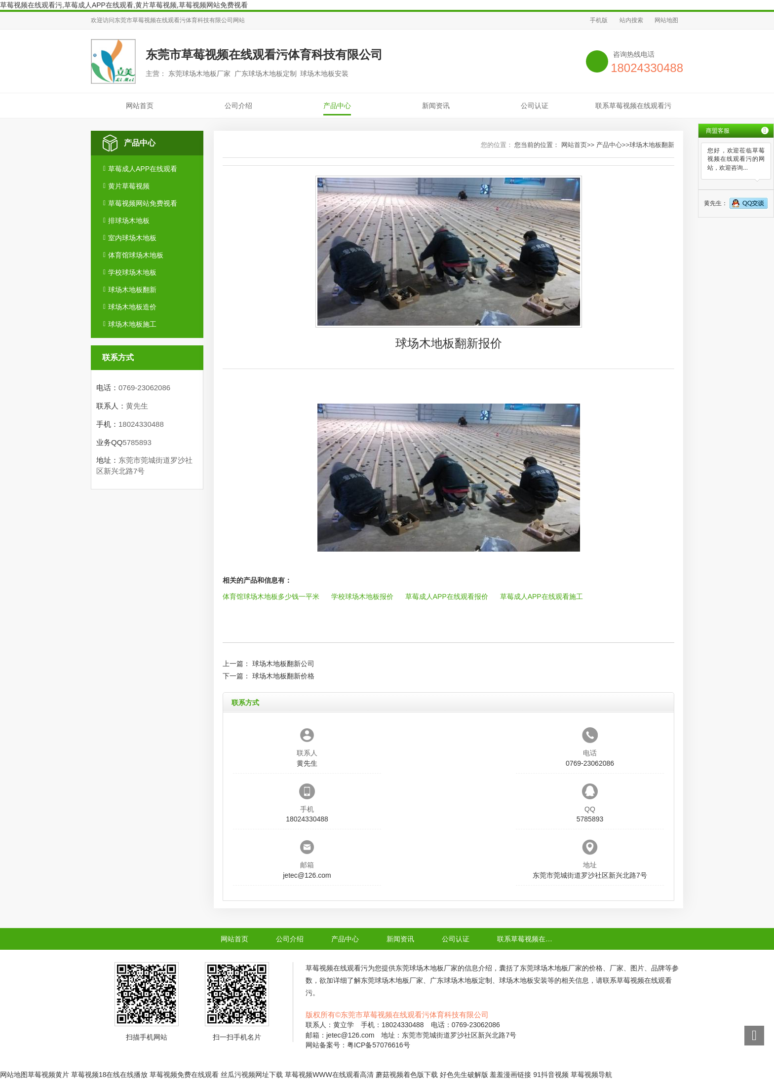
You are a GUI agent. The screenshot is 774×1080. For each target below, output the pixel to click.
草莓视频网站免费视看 (142, 203)
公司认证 (534, 106)
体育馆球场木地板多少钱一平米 (271, 596)
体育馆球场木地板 (135, 255)
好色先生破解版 (464, 1075)
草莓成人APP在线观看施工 (541, 596)
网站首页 (140, 106)
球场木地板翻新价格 (283, 676)
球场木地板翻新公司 (283, 664)
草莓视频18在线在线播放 (109, 1075)
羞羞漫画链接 (510, 1075)
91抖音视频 (551, 1075)
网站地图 (666, 20)
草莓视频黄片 (48, 1075)
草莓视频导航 (591, 1075)
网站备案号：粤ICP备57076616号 (358, 1045)
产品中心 (337, 106)
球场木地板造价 (132, 307)
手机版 (599, 20)
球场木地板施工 (132, 324)
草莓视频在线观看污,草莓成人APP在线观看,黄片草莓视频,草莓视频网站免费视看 (124, 5)
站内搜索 (631, 20)
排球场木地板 (129, 220)
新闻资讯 (436, 106)
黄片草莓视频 (129, 186)
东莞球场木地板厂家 (426, 968)
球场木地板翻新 (132, 290)
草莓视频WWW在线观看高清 (329, 1075)
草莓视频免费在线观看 (184, 1075)
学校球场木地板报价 (362, 596)
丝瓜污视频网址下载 (252, 1075)
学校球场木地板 (132, 272)
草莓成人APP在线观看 (142, 169)
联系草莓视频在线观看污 (633, 106)
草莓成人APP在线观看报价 (446, 596)
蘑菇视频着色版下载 (407, 1075)
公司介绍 (238, 106)
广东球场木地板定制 (461, 980)
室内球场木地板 (132, 238)
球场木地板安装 (523, 980)
